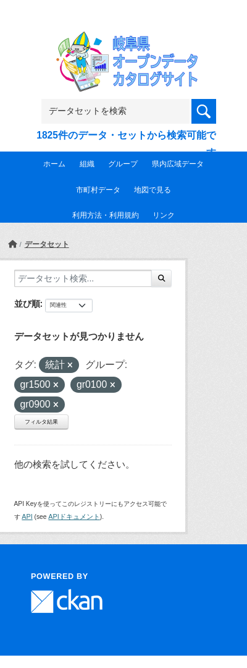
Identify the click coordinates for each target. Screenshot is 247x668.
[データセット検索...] (83, 278)
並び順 (27, 304)
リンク (164, 215)
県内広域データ (178, 164)
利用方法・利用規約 (105, 215)
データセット (47, 244)
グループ (123, 164)
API (27, 516)
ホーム (54, 164)
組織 (87, 164)
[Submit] (161, 278)
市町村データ (98, 190)
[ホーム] (12, 244)
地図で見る (152, 190)
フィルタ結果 (41, 422)
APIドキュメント (73, 516)
